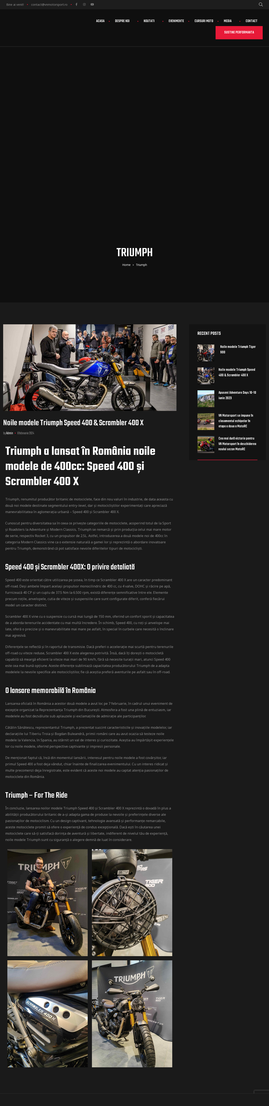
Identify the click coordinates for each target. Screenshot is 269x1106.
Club (220, 972)
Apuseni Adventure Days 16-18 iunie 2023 (237, 230)
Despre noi (124, 21)
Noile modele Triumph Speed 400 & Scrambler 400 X (73, 258)
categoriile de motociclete (107, 357)
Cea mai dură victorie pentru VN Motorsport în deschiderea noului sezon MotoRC (237, 278)
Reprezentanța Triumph (58, 544)
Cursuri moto (204, 21)
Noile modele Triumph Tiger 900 (238, 184)
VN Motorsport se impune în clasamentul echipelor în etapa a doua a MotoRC (236, 256)
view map (163, 992)
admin (9, 268)
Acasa (100, 21)
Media (229, 21)
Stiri (220, 997)
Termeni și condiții (232, 1010)
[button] (239, 32)
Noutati (151, 21)
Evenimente (176, 21)
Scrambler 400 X (18, 451)
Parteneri (224, 985)
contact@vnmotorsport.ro (49, 5)
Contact (251, 21)
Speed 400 (13, 414)
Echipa (222, 979)
